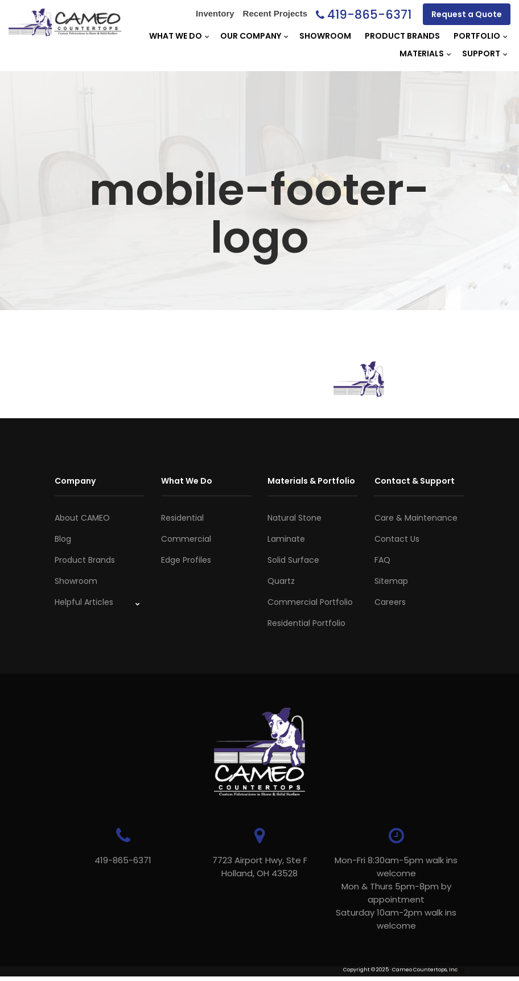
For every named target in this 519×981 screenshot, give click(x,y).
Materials (421, 53)
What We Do (175, 36)
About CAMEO (82, 518)
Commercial (186, 539)
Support (481, 53)
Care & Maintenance (416, 518)
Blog (63, 539)
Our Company (250, 36)
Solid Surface (293, 560)
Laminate (286, 539)
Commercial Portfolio (310, 602)
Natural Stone (294, 518)
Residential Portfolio (306, 623)
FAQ (382, 560)
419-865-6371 (369, 14)
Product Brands (402, 36)
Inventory (215, 13)
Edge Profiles (186, 560)
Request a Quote (466, 14)
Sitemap (391, 581)
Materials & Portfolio (311, 481)
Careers (390, 602)
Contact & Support (414, 481)
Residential (182, 518)
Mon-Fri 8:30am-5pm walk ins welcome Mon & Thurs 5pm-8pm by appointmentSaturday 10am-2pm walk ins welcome (396, 892)
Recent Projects (275, 13)
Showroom (325, 36)
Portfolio (477, 36)
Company (75, 481)
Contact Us (396, 539)
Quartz (281, 581)
